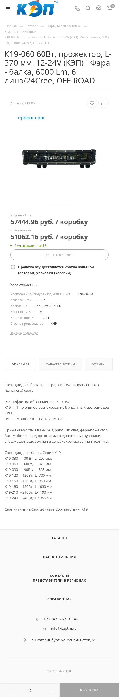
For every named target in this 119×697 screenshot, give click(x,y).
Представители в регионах (59, 580)
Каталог (59, 538)
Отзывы (99, 364)
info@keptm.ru (63, 628)
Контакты (59, 575)
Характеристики (60, 364)
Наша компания (59, 557)
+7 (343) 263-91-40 (61, 619)
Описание (20, 364)
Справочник (59, 599)
